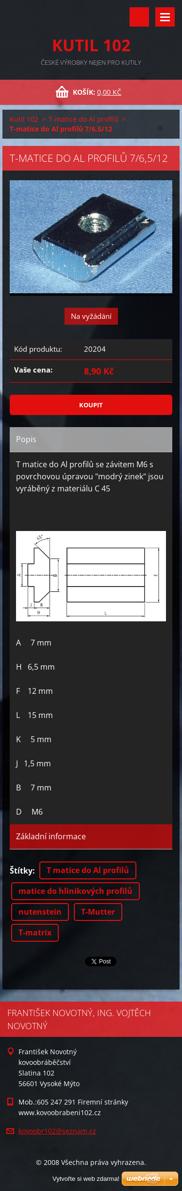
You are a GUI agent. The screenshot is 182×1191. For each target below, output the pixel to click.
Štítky (21, 870)
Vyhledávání (139, 17)
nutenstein (40, 911)
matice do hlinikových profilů (75, 891)
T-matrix (34, 932)
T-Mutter (98, 911)
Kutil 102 (24, 119)
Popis (26, 439)
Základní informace (51, 836)
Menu (165, 17)
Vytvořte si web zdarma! (85, 1178)
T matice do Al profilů (88, 870)
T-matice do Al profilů (83, 119)
